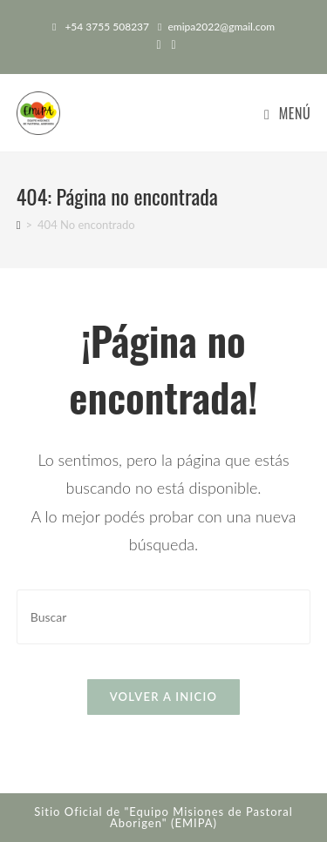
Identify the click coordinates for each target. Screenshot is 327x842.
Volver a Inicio (164, 697)
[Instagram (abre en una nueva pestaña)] (171, 44)
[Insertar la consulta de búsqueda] (164, 616)
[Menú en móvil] (287, 113)
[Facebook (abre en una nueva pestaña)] (158, 44)
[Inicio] (19, 225)
